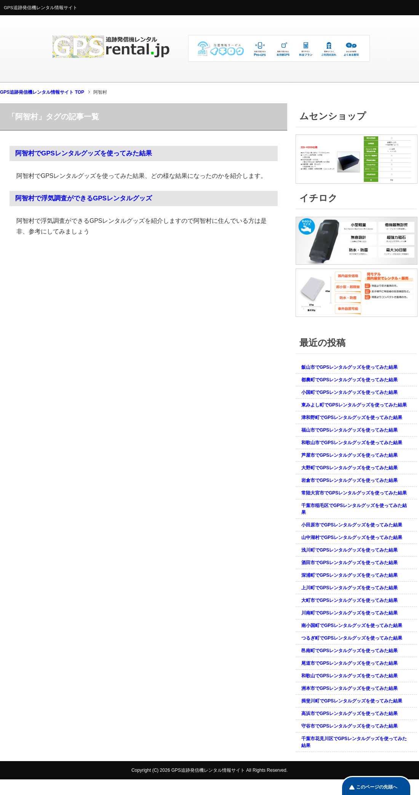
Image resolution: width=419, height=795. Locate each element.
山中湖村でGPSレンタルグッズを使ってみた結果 (351, 537)
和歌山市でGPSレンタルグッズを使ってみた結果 (351, 442)
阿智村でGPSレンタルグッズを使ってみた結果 (83, 153)
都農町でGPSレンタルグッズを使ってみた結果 (349, 379)
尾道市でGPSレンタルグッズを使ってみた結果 (349, 663)
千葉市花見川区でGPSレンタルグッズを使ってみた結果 (354, 742)
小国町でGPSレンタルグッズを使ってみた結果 (349, 392)
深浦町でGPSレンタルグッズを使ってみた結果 (349, 575)
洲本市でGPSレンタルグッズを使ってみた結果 (349, 688)
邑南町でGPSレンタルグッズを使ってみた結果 (349, 650)
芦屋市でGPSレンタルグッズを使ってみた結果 (349, 455)
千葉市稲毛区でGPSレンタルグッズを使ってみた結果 (354, 509)
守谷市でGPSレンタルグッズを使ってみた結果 (349, 726)
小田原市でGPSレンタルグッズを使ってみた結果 (351, 525)
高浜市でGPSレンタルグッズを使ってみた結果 (349, 713)
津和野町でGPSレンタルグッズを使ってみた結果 (351, 417)
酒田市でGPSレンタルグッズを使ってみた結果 (349, 562)
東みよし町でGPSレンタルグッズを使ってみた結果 (354, 405)
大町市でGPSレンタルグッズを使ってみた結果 (349, 600)
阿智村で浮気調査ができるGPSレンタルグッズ (83, 198)
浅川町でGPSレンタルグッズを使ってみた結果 (349, 550)
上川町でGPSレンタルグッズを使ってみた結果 (349, 587)
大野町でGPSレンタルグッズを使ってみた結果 (349, 467)
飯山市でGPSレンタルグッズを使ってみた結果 (349, 367)
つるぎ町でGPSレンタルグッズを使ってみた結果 (351, 638)
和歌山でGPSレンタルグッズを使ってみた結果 (349, 675)
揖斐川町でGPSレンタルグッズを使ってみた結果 (351, 701)
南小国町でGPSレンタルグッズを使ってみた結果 (351, 625)
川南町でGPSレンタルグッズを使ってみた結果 (349, 613)
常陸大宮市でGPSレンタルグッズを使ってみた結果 (354, 493)
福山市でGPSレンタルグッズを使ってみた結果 (349, 430)
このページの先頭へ (376, 787)
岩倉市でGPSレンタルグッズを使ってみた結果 (349, 480)
